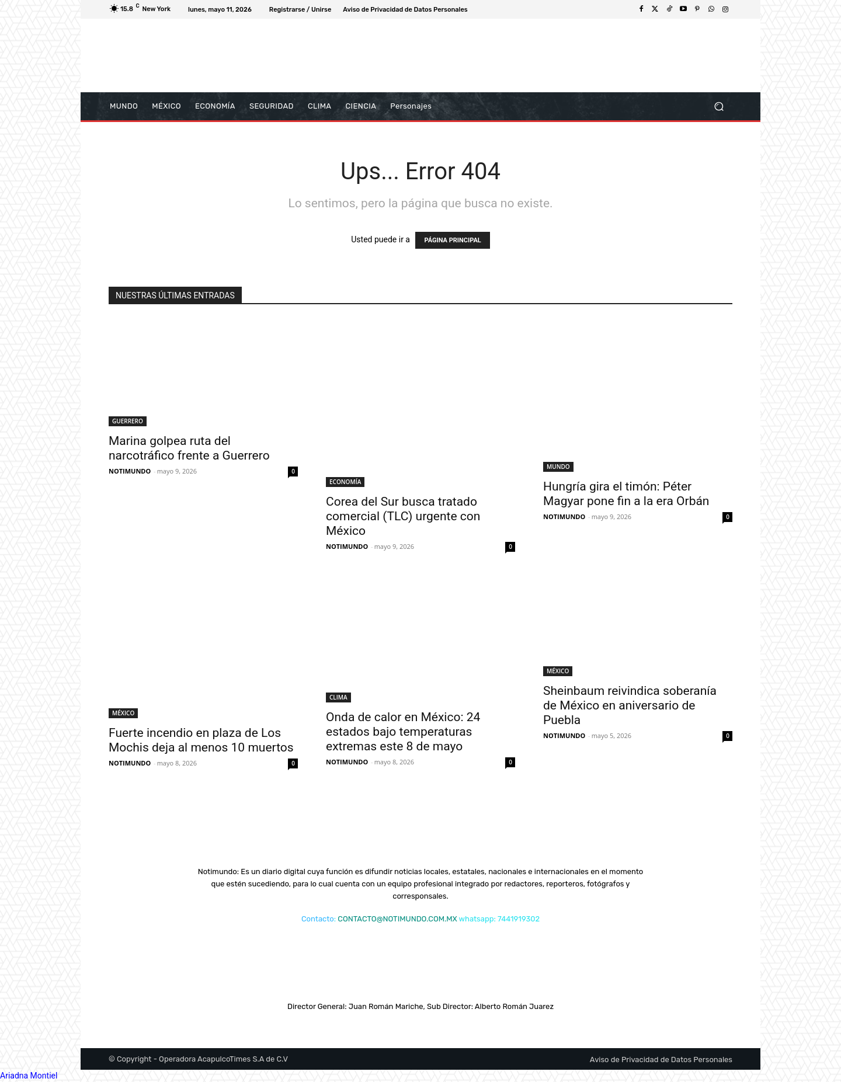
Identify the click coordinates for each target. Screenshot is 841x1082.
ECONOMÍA (345, 482)
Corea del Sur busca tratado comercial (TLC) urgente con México (403, 516)
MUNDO (558, 466)
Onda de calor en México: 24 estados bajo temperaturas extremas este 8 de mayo (403, 731)
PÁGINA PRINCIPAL (452, 240)
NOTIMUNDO (130, 471)
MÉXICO (123, 713)
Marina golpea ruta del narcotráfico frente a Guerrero (189, 448)
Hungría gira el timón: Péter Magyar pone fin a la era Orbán (626, 493)
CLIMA (338, 697)
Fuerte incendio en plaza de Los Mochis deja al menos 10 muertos (201, 740)
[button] (718, 106)
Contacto (317, 918)
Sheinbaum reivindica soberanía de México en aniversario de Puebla (630, 705)
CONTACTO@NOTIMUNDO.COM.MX (397, 918)
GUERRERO (127, 421)
